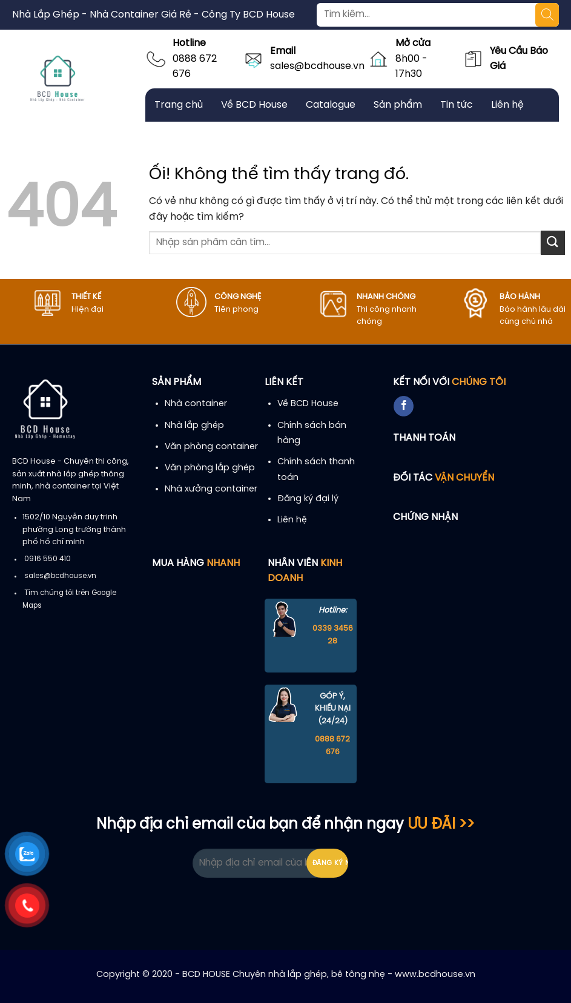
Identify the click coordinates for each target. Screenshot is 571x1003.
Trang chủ (178, 105)
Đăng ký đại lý (307, 499)
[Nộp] (553, 242)
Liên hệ (507, 105)
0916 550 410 (47, 559)
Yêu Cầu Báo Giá (519, 59)
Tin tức (456, 105)
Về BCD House (254, 105)
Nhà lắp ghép (194, 425)
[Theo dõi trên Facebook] (404, 406)
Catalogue (330, 105)
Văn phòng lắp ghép (210, 468)
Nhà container (196, 404)
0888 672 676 (195, 67)
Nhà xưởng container (211, 489)
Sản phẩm (398, 105)
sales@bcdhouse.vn (317, 66)
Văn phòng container (211, 447)
